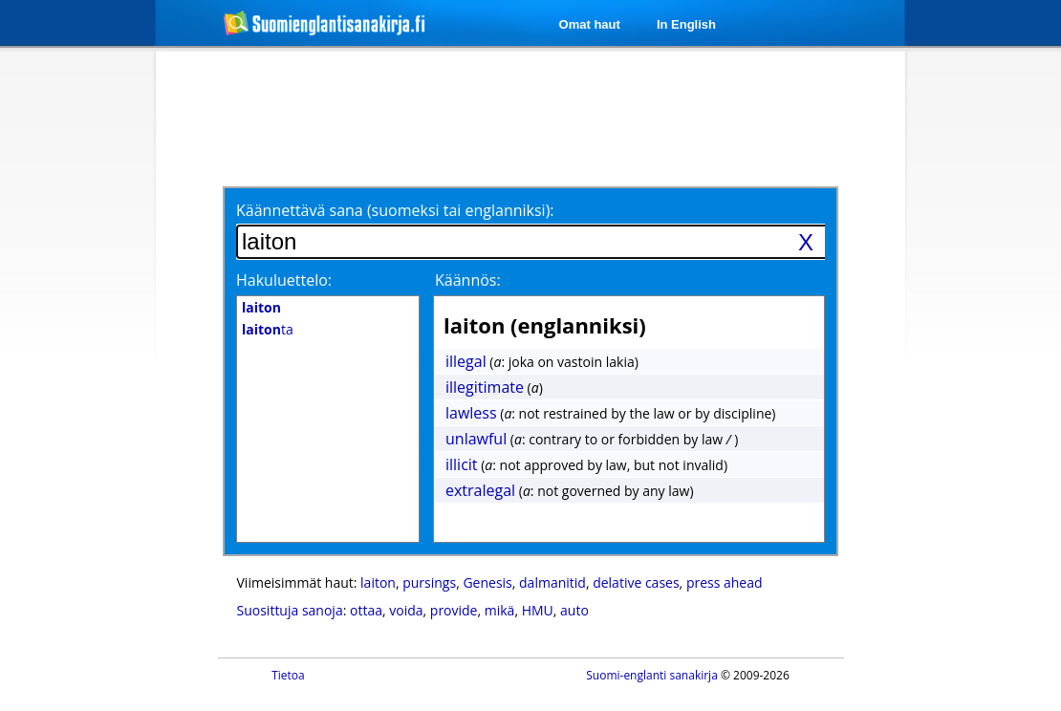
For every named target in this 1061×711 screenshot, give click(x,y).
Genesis (487, 582)
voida (405, 610)
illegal (466, 361)
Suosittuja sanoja (290, 610)
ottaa (366, 610)
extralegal (480, 490)
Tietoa (288, 675)
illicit (461, 464)
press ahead (724, 582)
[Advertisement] (533, 117)
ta (267, 329)
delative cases (636, 582)
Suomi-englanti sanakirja (652, 675)
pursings (429, 582)
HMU (537, 610)
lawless (471, 412)
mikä (500, 610)
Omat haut (589, 24)
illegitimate (484, 387)
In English (686, 24)
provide (454, 610)
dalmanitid (552, 582)
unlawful (476, 438)
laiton (378, 582)
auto (574, 610)
